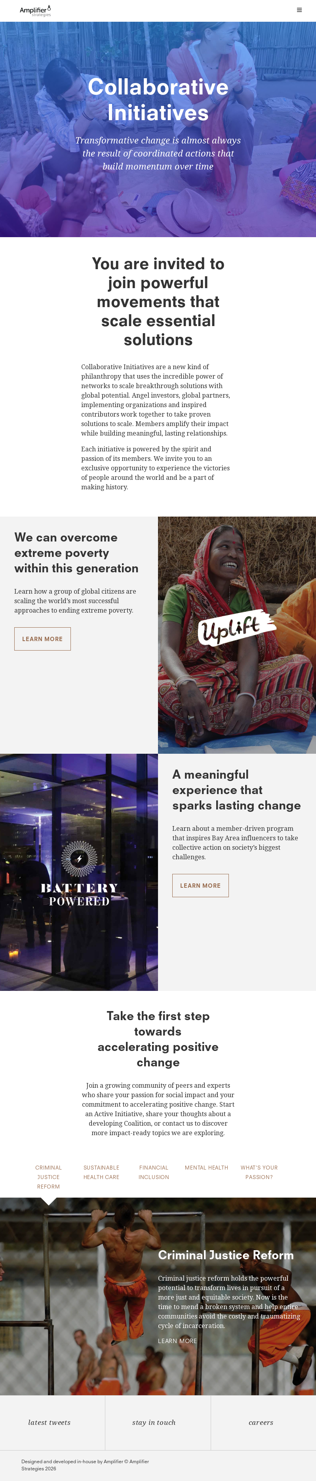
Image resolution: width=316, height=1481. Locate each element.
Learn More (177, 1341)
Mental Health (206, 1168)
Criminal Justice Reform (48, 1178)
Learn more (42, 639)
